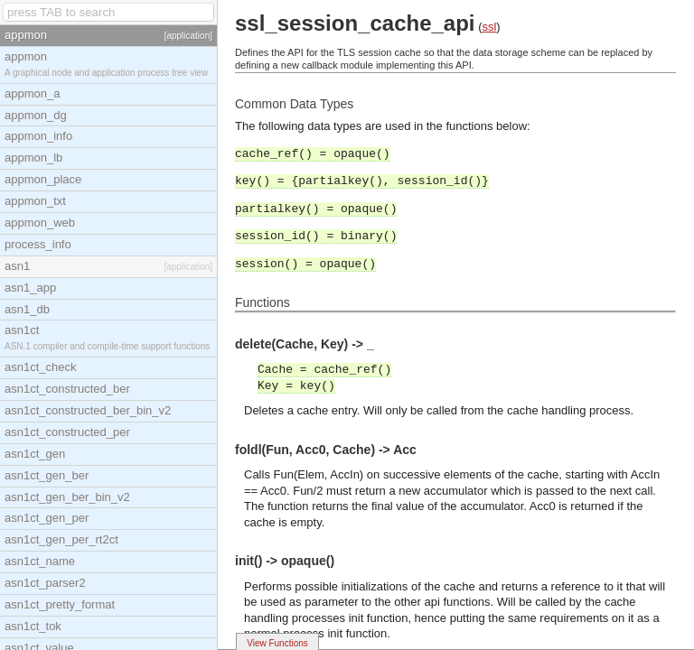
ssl (489, 26)
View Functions (277, 643)
